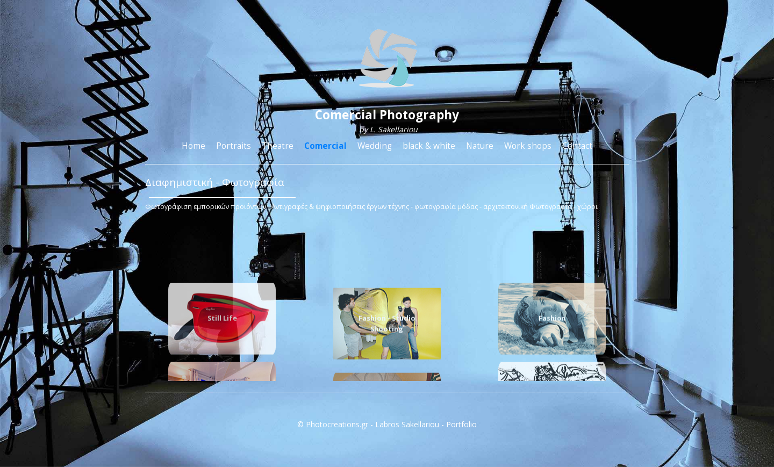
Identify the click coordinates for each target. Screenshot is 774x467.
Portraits (233, 146)
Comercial (325, 146)
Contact (577, 146)
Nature (479, 146)
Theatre (277, 146)
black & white (429, 146)
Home (193, 146)
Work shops (527, 146)
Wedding (374, 146)
